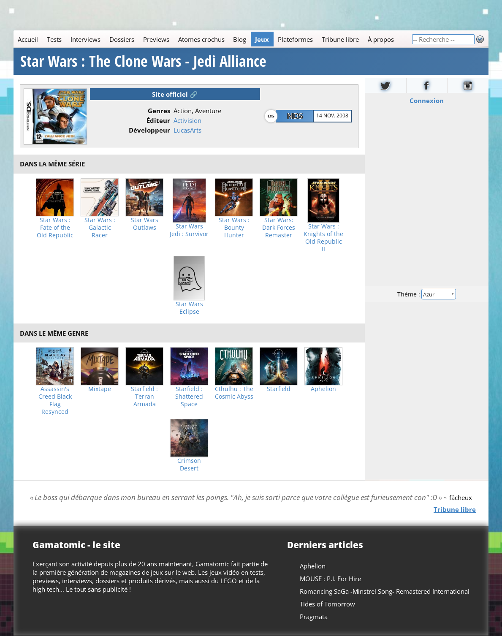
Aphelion (323, 389)
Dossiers (121, 39)
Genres (159, 110)
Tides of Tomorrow (327, 604)
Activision (187, 120)
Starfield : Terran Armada (144, 396)
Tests (54, 39)
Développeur (149, 130)
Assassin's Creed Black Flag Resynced (55, 400)
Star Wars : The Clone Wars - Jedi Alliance (143, 61)
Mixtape (99, 389)
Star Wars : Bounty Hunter (234, 227)
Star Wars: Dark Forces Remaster (278, 227)
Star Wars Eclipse (189, 307)
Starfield (278, 389)
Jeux (262, 39)
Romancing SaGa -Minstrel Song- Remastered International (384, 591)
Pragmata (314, 616)
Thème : (427, 294)
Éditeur (158, 120)
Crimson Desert (189, 464)
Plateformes (295, 39)
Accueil (28, 39)
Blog (239, 39)
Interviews (85, 39)
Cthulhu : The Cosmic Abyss (234, 392)
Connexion (427, 100)
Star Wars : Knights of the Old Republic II (323, 238)
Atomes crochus (201, 39)
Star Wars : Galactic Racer (99, 227)
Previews (156, 39)
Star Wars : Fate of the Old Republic (55, 227)
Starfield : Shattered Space (189, 396)
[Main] (213, 39)
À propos (381, 39)
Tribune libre (340, 39)
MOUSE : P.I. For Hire (330, 578)
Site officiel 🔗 (175, 94)
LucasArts (187, 130)
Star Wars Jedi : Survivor (189, 230)
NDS (295, 116)
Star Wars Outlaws (144, 223)
